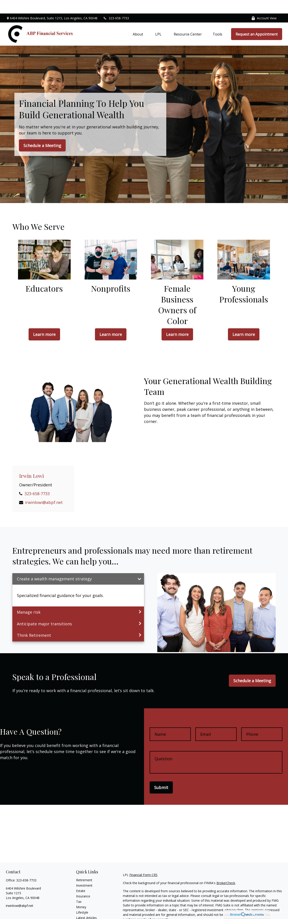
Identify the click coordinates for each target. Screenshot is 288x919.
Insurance (83, 883)
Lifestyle (82, 899)
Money (81, 893)
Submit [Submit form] (161, 774)
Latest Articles (86, 904)
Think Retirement (34, 621)
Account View (264, 4)
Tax (78, 888)
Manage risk (28, 598)
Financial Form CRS (143, 861)
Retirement (84, 866)
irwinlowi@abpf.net (44, 489)
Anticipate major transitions (44, 610)
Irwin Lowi (31, 462)
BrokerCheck (225, 869)
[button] (138, 20)
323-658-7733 (116, 4)
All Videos (83, 910)
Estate (80, 877)
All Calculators (86, 915)
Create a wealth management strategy (54, 565)
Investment (84, 872)
